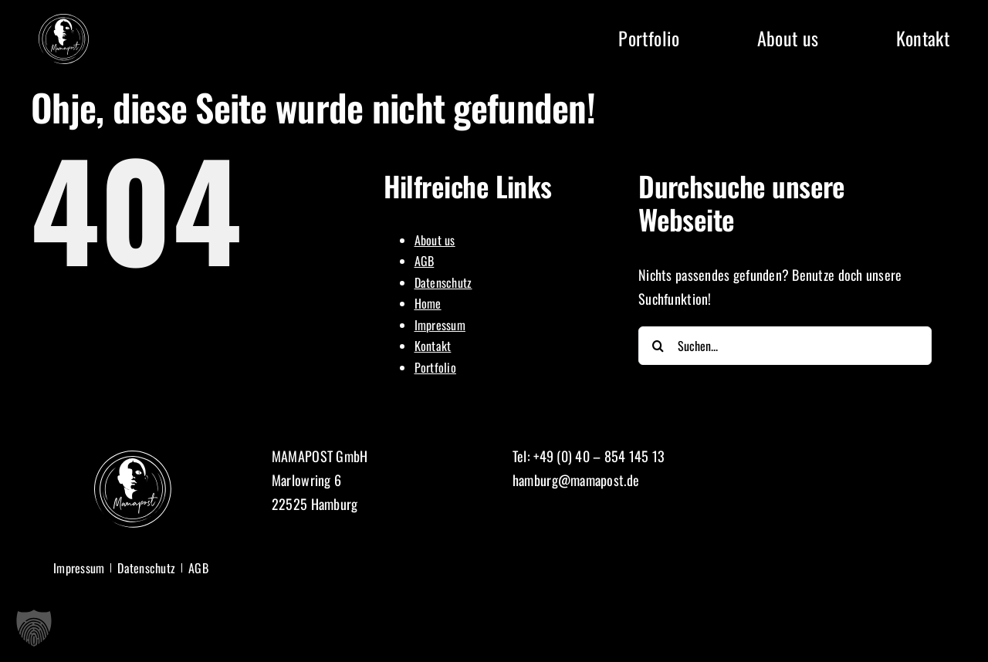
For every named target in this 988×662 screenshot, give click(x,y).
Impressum (439, 325)
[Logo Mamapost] (64, 21)
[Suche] (657, 345)
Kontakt (433, 345)
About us (434, 240)
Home (428, 303)
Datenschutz (443, 282)
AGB (424, 261)
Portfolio (435, 367)
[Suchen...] (785, 345)
